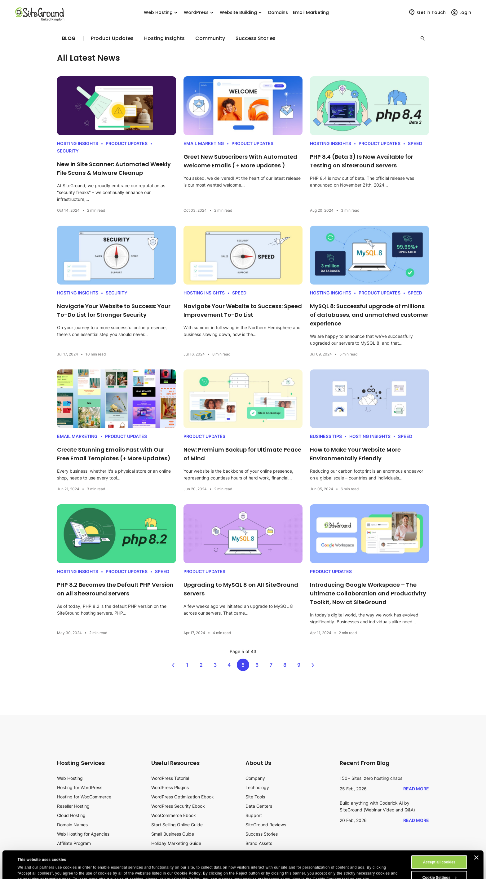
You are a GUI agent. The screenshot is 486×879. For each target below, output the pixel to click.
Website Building (241, 12)
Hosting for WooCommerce (84, 796)
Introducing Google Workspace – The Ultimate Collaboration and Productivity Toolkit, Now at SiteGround (368, 593)
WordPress (199, 12)
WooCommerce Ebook (173, 815)
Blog (69, 38)
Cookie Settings (439, 852)
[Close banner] (476, 831)
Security (68, 150)
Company (255, 778)
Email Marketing (203, 143)
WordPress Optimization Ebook (182, 796)
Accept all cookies (439, 836)
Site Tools (255, 796)
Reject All (439, 867)
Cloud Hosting (71, 815)
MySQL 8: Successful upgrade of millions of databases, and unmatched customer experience (369, 314)
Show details (29, 863)
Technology (257, 787)
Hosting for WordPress (79, 787)
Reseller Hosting (73, 806)
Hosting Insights (164, 38)
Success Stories (256, 38)
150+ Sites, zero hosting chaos (371, 778)
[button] (423, 38)
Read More (416, 788)
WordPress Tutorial (170, 778)
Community (210, 38)
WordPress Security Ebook (178, 806)
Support (253, 815)
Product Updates (112, 38)
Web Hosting (161, 12)
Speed (415, 143)
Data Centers (258, 806)
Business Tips (326, 436)
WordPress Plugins (170, 787)
